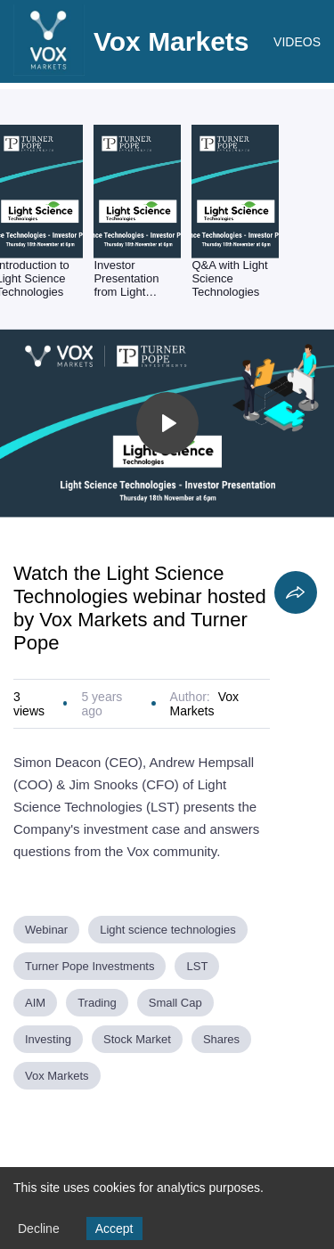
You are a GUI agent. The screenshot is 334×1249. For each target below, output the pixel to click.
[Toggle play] (167, 423)
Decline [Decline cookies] (39, 1228)
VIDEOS (297, 42)
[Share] (295, 592)
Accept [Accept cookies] (114, 1228)
